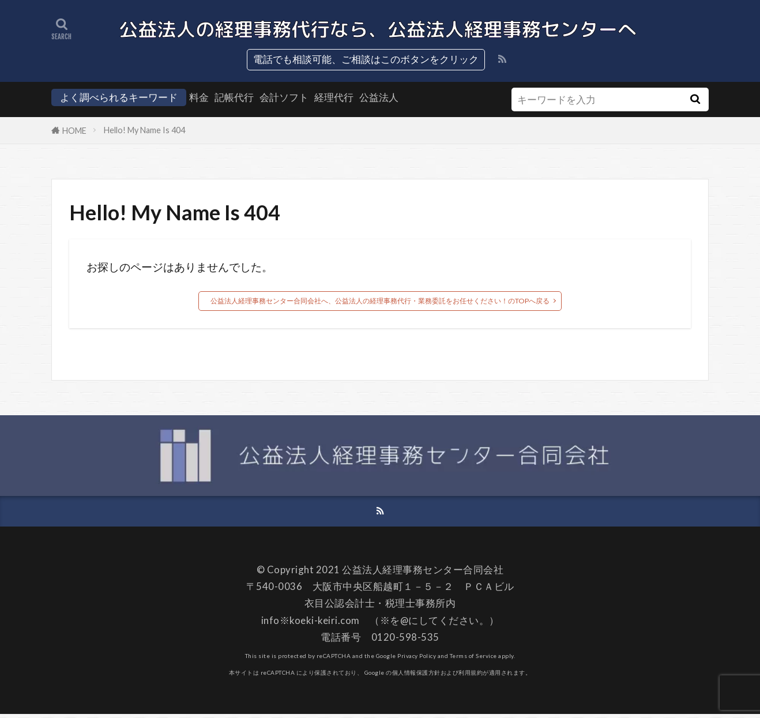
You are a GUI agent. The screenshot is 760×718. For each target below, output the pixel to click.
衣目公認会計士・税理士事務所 (375, 608)
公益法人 (378, 97)
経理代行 (333, 97)
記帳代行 (234, 97)
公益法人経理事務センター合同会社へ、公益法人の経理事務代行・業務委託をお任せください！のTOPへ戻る (380, 301)
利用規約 (470, 676)
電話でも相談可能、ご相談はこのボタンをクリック (366, 59)
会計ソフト (283, 97)
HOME (74, 131)
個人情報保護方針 (416, 676)
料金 (199, 97)
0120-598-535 (405, 641)
